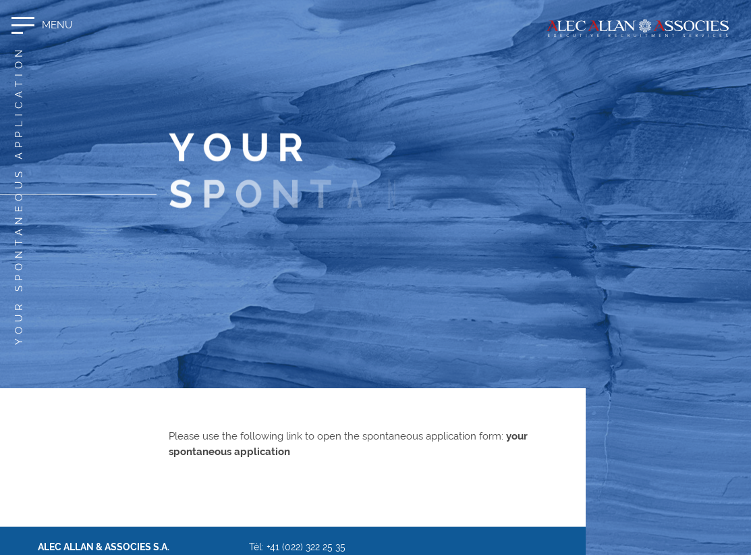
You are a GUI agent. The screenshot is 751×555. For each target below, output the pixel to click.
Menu (57, 25)
